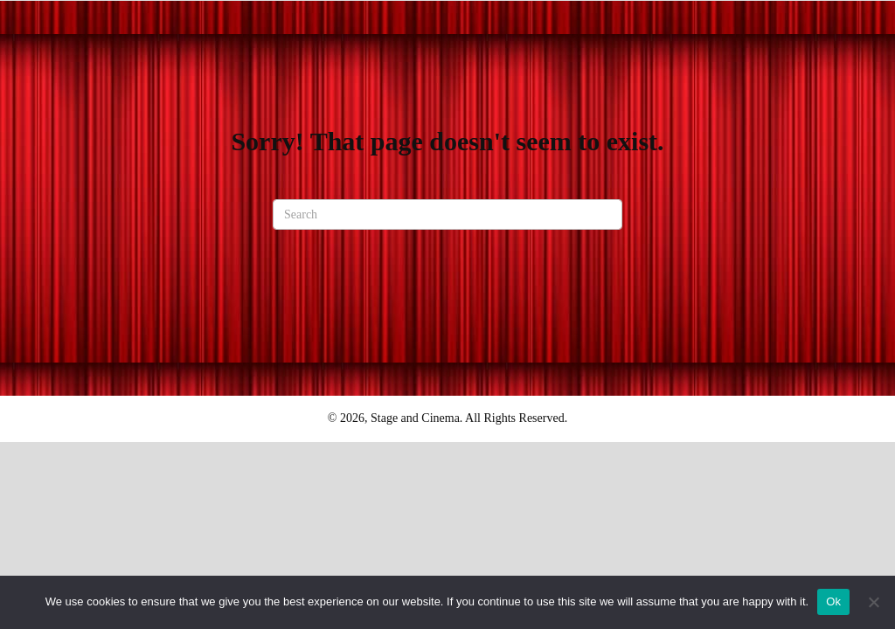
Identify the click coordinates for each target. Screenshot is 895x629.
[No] (873, 602)
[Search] (447, 214)
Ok (833, 601)
